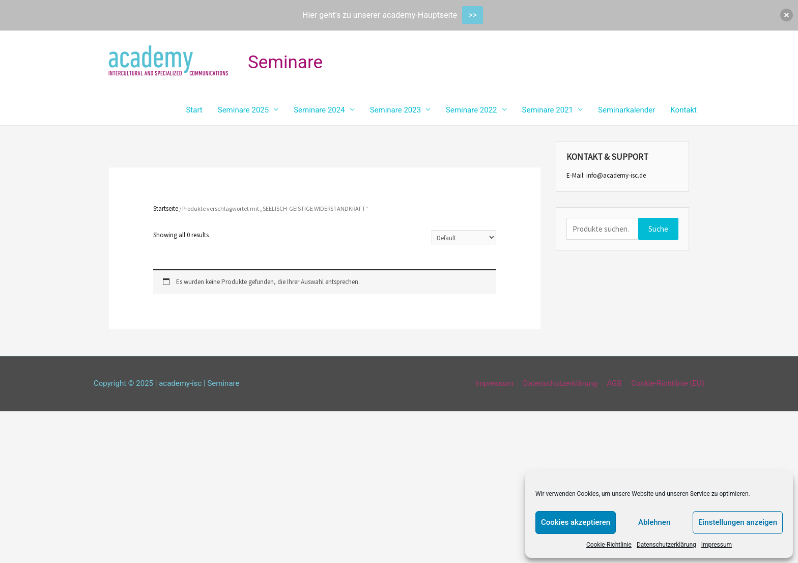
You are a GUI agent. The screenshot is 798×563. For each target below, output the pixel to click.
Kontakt (683, 110)
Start (194, 110)
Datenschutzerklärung (666, 544)
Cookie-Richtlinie (609, 544)
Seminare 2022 (471, 110)
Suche (658, 229)
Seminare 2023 (395, 110)
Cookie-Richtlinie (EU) (667, 383)
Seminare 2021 (547, 110)
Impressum (716, 544)
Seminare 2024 (319, 110)
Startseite (165, 208)
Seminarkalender (626, 110)
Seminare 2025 (243, 110)
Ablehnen (654, 522)
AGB (614, 383)
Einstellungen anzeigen (737, 522)
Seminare (285, 62)
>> (472, 15)
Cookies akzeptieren (575, 522)
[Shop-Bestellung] (464, 237)
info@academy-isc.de (616, 175)
